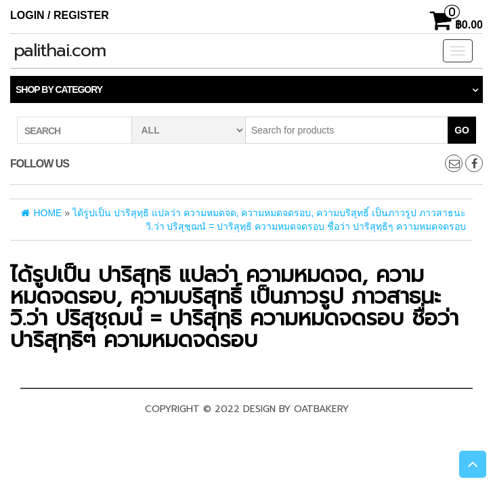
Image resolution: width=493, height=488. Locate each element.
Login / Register (59, 15)
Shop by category (59, 89)
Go (461, 130)
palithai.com (60, 50)
